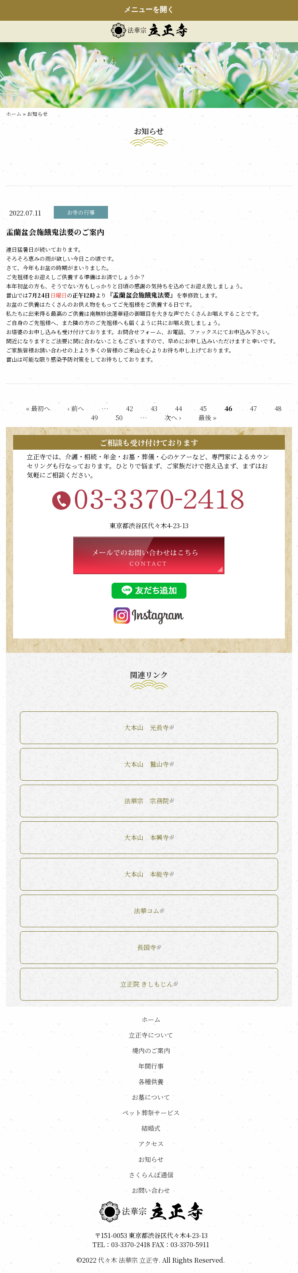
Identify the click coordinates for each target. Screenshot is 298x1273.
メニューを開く (149, 10)
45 (203, 408)
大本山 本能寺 (149, 874)
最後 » (207, 417)
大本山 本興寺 (149, 837)
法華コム (149, 910)
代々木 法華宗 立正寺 (128, 1260)
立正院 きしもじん (149, 984)
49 (94, 417)
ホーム (14, 114)
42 (129, 408)
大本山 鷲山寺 (149, 764)
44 (178, 408)
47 (253, 408)
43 (154, 408)
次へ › (173, 417)
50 (119, 417)
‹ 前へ (76, 408)
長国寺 (149, 947)
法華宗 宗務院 (149, 800)
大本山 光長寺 (149, 727)
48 (278, 408)
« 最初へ (38, 408)
